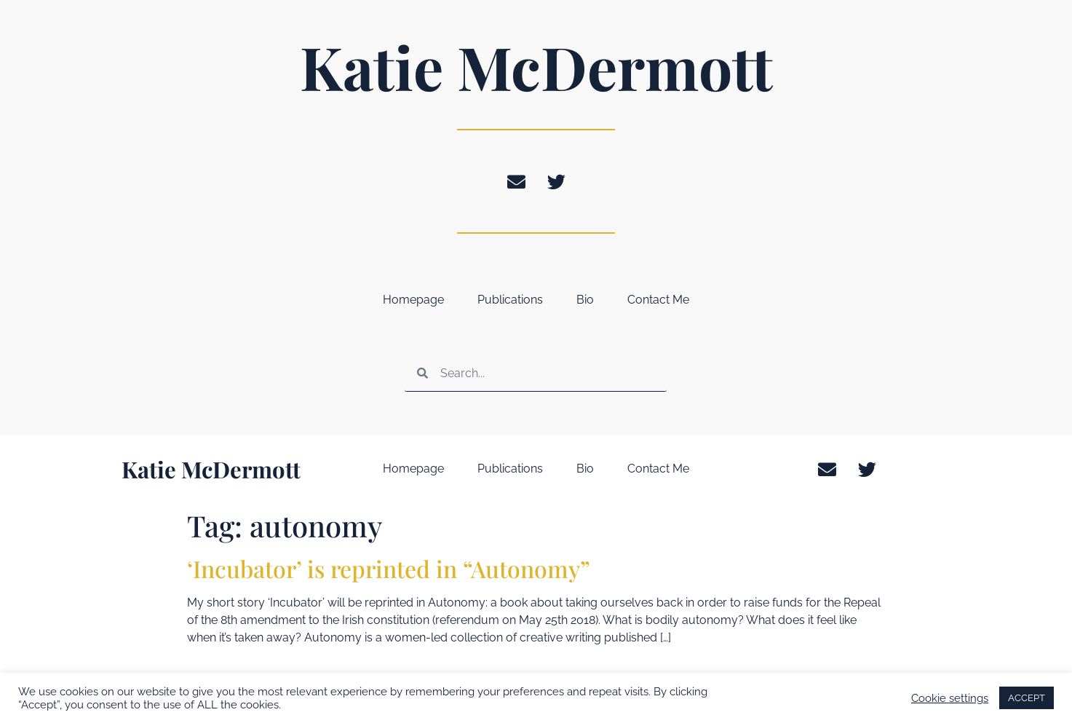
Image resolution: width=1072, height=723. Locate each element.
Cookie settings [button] (949, 698)
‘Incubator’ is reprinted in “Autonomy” (388, 568)
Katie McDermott (536, 66)
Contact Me (658, 300)
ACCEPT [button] (1026, 697)
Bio (585, 300)
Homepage (413, 300)
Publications (510, 300)
